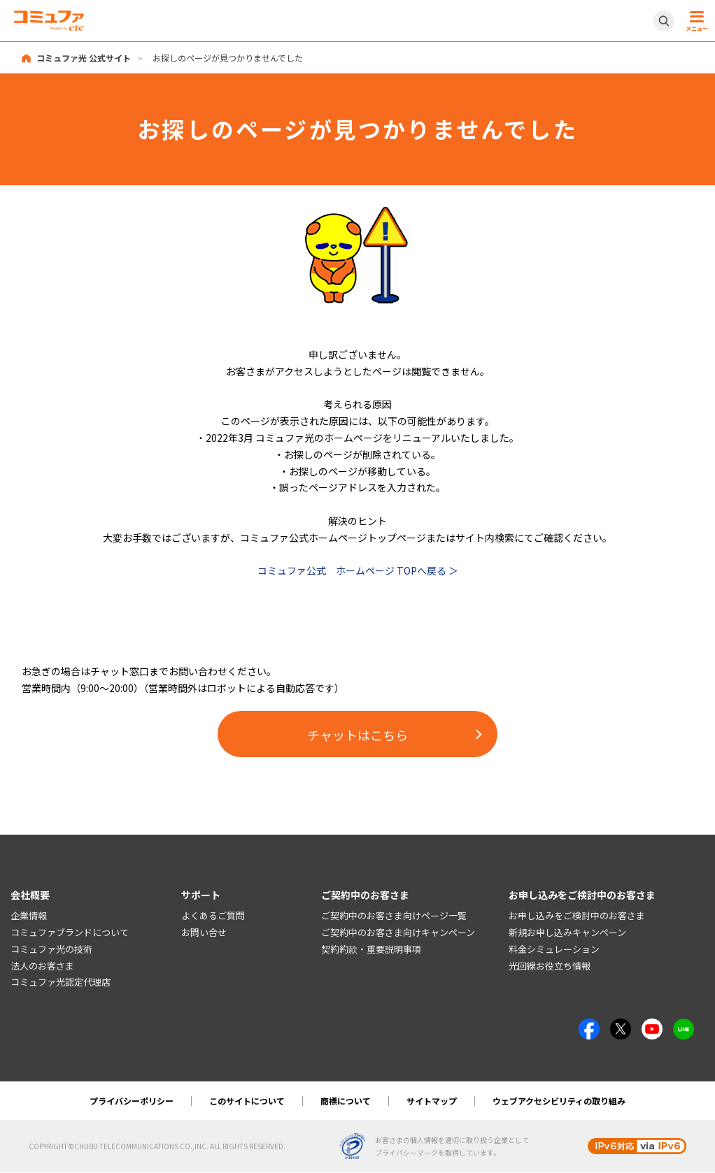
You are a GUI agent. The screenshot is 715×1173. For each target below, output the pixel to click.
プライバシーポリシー (132, 1101)
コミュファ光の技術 (51, 949)
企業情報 (28, 916)
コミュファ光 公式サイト (83, 58)
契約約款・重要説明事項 (371, 949)
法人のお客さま (42, 965)
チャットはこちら (357, 735)
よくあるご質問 (213, 916)
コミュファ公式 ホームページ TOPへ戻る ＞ (357, 570)
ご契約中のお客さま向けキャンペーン (398, 932)
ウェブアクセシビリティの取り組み (559, 1101)
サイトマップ (431, 1101)
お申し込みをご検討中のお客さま (577, 916)
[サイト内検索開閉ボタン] (663, 20)
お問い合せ (204, 932)
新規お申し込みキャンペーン (567, 932)
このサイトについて (247, 1101)
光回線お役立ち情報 (549, 965)
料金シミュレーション (554, 949)
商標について (345, 1101)
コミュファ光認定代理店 (60, 982)
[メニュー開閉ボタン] (694, 21)
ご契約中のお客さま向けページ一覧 (394, 916)
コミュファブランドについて (69, 932)
